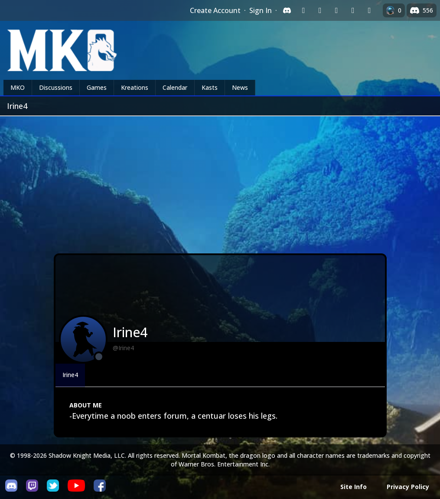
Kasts (210, 87)
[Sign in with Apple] (352, 10)
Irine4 (70, 375)
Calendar (175, 87)
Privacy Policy (408, 487)
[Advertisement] (220, 181)
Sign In (260, 10)
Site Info (353, 487)
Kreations (134, 87)
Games (97, 87)
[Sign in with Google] (319, 10)
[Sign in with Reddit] (336, 10)
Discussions (55, 87)
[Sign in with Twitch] (303, 10)
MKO (17, 87)
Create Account (215, 10)
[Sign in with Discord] (286, 10)
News (240, 87)
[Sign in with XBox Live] (369, 10)
